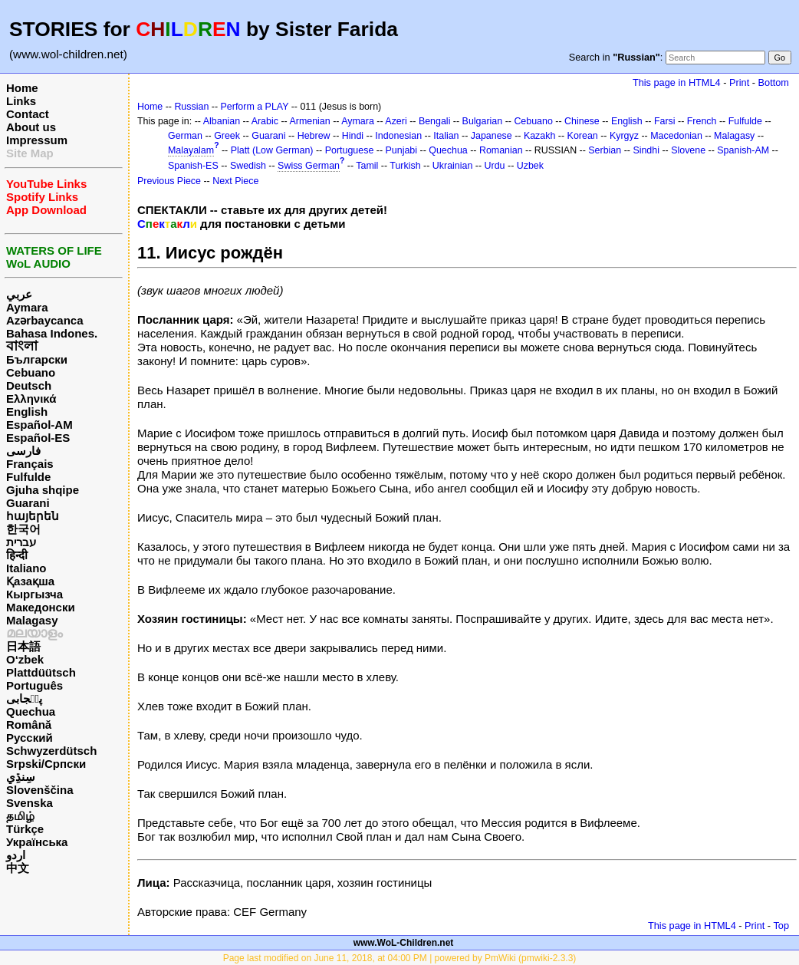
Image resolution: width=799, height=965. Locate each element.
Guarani (28, 502)
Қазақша (30, 581)
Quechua (30, 711)
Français (30, 463)
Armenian (309, 121)
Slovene (688, 150)
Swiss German (309, 165)
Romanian (501, 150)
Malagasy (32, 620)
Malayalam (191, 150)
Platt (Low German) (272, 150)
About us (31, 126)
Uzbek (530, 165)
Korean (582, 135)
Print (739, 82)
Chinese (582, 121)
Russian (191, 106)
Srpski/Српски (46, 763)
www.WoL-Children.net (403, 942)
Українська (36, 841)
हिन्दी (17, 555)
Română (28, 724)
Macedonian (676, 135)
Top (781, 925)
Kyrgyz (624, 135)
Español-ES (38, 437)
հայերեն (32, 515)
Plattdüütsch (41, 672)
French (702, 121)
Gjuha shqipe (42, 489)
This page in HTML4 (677, 82)
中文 (17, 867)
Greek (227, 135)
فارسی (23, 450)
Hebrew (314, 135)
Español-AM (39, 424)
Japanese (491, 135)
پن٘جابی (24, 698)
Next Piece (235, 181)
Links (21, 100)
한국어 (23, 528)
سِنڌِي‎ (20, 776)
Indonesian (398, 135)
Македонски (40, 607)
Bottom (773, 82)
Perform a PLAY (255, 106)
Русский (29, 737)
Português (34, 685)
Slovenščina (40, 789)
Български (36, 359)
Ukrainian (452, 165)
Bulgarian (482, 121)
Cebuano (30, 372)
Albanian (221, 121)
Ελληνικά (31, 398)
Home (22, 87)
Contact (27, 113)
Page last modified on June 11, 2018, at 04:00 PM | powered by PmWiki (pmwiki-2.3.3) (400, 958)
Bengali (435, 121)
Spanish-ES (193, 165)
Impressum (36, 140)
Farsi (665, 121)
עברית (21, 541)
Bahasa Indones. (51, 333)
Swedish (248, 165)
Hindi (352, 135)
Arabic (265, 121)
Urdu (495, 165)
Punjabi (402, 150)
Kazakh (540, 135)
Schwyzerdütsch (51, 750)
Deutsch (28, 385)
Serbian (604, 150)
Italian (446, 135)
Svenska (29, 802)
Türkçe (25, 828)
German (185, 135)
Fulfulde (28, 476)
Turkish (405, 165)
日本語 (23, 646)
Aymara (27, 307)
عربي (19, 294)
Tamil (367, 165)
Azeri (395, 121)
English (27, 411)
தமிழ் (20, 815)
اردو (15, 854)
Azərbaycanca (45, 320)
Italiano (26, 568)
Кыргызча (34, 594)
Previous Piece (169, 181)
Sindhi (646, 150)
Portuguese (349, 150)
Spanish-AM (743, 150)
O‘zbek (25, 659)
